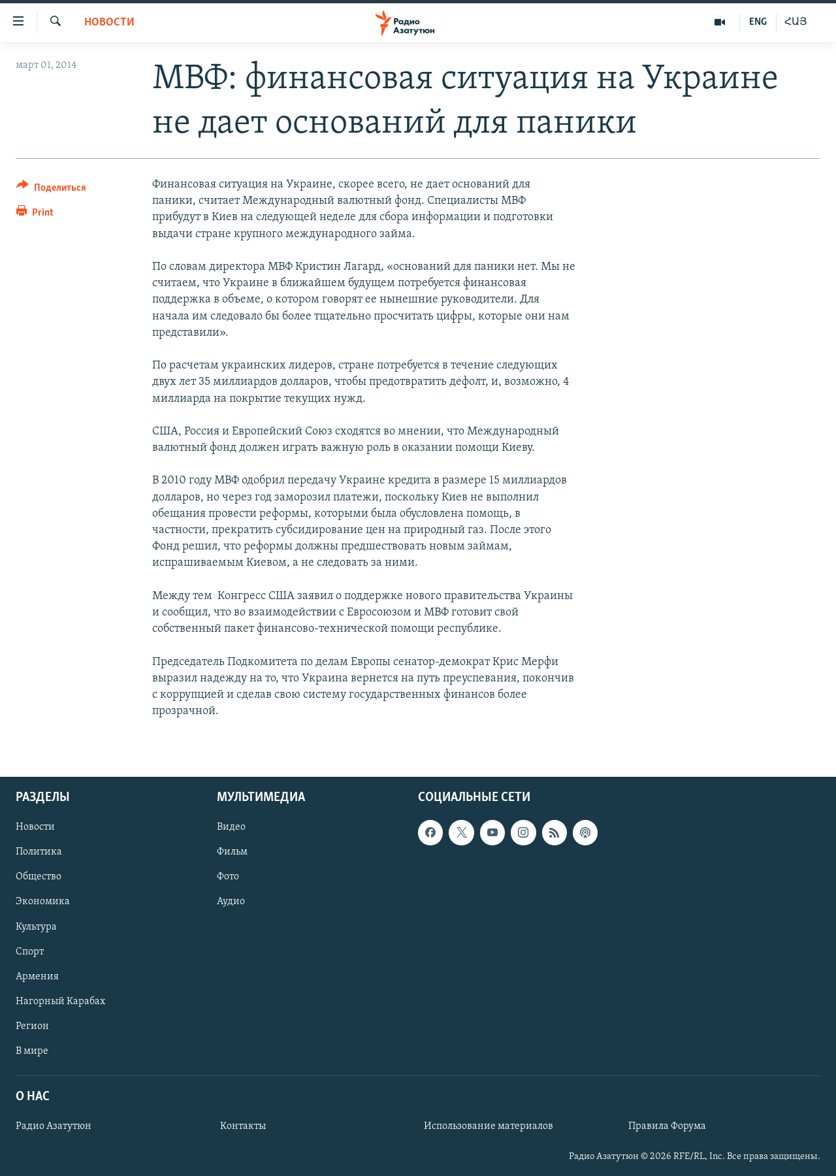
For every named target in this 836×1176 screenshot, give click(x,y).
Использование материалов (488, 1126)
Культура (36, 927)
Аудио (231, 902)
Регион (32, 1026)
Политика (39, 852)
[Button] (51, 189)
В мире (32, 1051)
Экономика (43, 902)
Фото (228, 877)
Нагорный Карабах (60, 1001)
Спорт (30, 952)
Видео (231, 828)
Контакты (243, 1126)
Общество (38, 877)
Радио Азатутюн (53, 1126)
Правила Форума (667, 1126)
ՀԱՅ (795, 22)
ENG (758, 22)
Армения (37, 977)
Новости (109, 22)
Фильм (232, 852)
